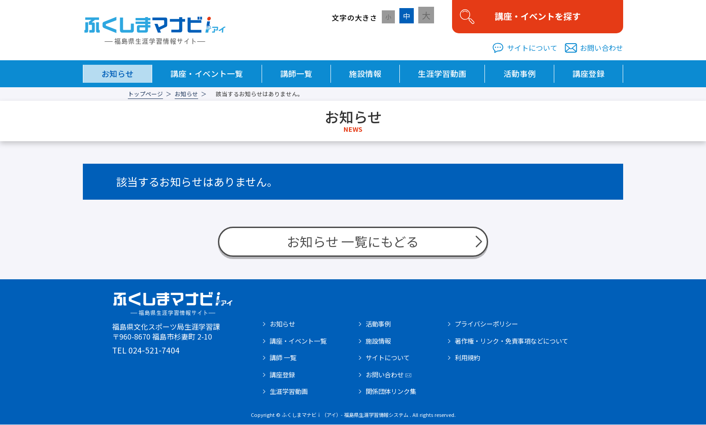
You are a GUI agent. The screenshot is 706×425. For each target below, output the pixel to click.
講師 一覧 (283, 358)
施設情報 (365, 74)
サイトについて (532, 48)
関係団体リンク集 (391, 392)
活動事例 (519, 74)
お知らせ (117, 74)
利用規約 (467, 358)
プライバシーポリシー (486, 324)
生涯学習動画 (442, 74)
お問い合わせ (601, 48)
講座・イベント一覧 (206, 74)
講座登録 (588, 74)
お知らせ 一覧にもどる (353, 242)
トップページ (145, 95)
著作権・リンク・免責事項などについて (511, 341)
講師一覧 (296, 74)
